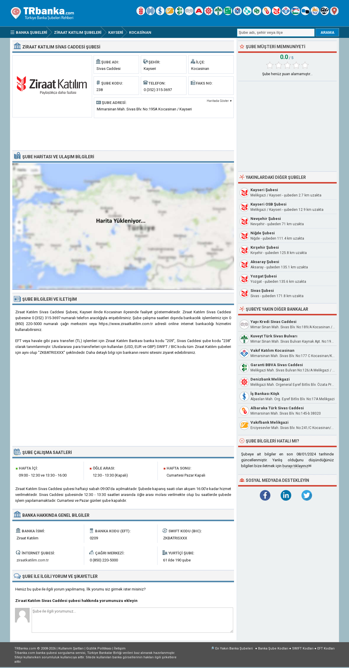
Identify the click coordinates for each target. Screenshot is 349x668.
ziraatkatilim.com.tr (32, 560)
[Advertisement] (123, 133)
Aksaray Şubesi (264, 262)
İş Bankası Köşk (264, 393)
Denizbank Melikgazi (270, 379)
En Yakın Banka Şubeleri (234, 648)
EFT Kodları (326, 648)
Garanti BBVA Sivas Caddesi (276, 365)
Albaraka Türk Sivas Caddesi (277, 408)
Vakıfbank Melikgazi (269, 422)
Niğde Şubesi (262, 233)
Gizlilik (98, 648)
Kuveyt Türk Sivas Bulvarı (273, 336)
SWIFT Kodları (303, 648)
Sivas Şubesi (262, 290)
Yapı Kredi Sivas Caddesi (273, 321)
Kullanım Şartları (71, 648)
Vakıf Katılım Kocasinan (272, 350)
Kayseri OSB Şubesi (268, 204)
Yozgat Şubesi (263, 276)
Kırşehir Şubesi (264, 247)
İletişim (120, 648)
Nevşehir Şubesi (265, 218)
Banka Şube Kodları (273, 648)
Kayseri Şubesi (264, 190)
